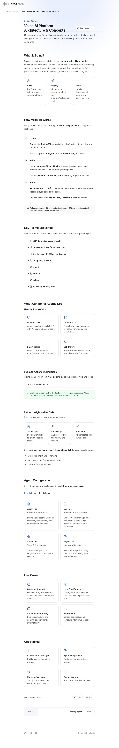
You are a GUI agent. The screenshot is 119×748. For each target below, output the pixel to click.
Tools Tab (59, 393)
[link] (41, 325)
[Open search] (111, 4)
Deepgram (50, 153)
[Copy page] (83, 28)
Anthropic (51, 175)
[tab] (30, 493)
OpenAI (41, 175)
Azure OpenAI (64, 175)
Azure (59, 153)
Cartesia (65, 197)
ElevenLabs (68, 153)
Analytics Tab (65, 450)
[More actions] (116, 4)
